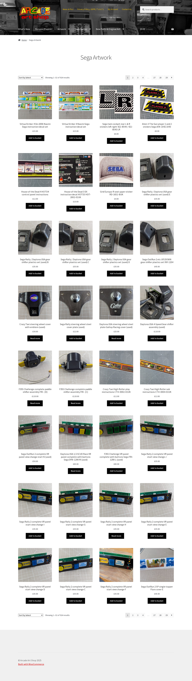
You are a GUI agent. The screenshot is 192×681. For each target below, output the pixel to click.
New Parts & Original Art (108, 29)
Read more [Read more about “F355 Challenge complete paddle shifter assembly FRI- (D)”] (35, 403)
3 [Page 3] (137, 77)
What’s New (24, 29)
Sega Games (81, 29)
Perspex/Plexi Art (44, 29)
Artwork (62, 29)
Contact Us (126, 9)
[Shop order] (30, 77)
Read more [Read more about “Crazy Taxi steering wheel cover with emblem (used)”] (35, 338)
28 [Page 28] (160, 77)
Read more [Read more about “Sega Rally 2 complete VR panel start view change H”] (116, 536)
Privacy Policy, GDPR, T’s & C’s (90, 9)
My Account (113, 9)
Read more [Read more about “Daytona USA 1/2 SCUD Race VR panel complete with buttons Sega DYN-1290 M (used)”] (75, 471)
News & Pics (68, 9)
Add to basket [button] (35, 138)
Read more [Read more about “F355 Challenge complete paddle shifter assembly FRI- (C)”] (75, 403)
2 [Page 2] (132, 77)
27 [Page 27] (154, 77)
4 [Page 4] (142, 77)
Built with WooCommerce (31, 664)
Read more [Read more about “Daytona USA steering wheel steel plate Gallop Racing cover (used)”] (116, 338)
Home (24, 40)
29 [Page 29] (167, 77)
